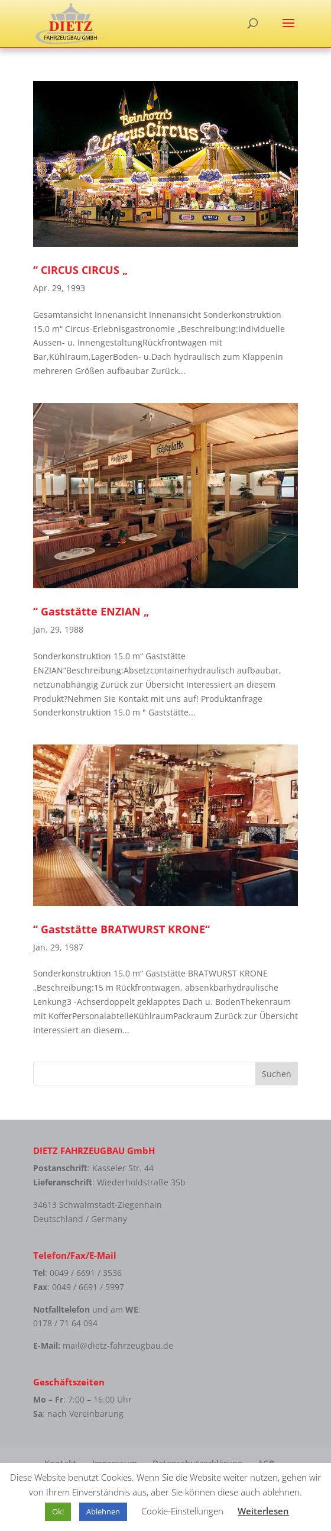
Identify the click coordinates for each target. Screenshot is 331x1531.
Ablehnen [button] (103, 1511)
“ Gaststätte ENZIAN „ (91, 611)
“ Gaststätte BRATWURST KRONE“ (121, 929)
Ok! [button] (58, 1511)
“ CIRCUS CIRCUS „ (80, 270)
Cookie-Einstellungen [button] (182, 1511)
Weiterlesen (263, 1511)
